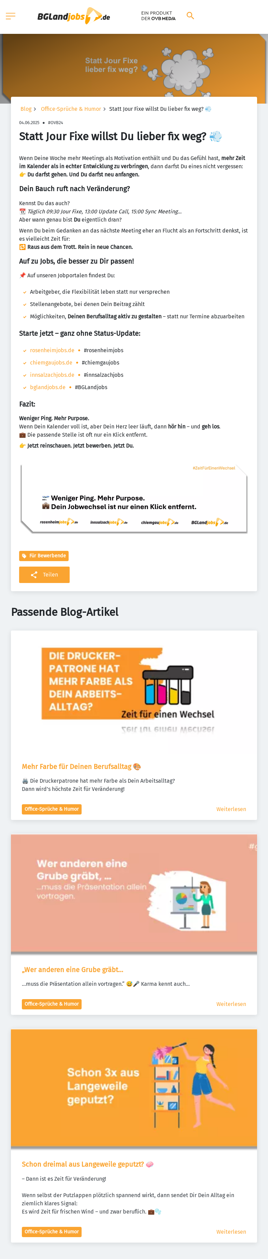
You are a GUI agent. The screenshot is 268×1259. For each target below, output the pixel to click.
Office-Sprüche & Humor (71, 109)
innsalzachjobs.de (52, 375)
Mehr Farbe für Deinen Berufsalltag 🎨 (81, 767)
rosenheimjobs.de (52, 350)
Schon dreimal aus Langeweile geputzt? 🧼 (88, 1164)
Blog (25, 109)
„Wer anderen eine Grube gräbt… (72, 970)
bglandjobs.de (48, 387)
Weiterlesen (231, 809)
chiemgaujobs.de (51, 362)
